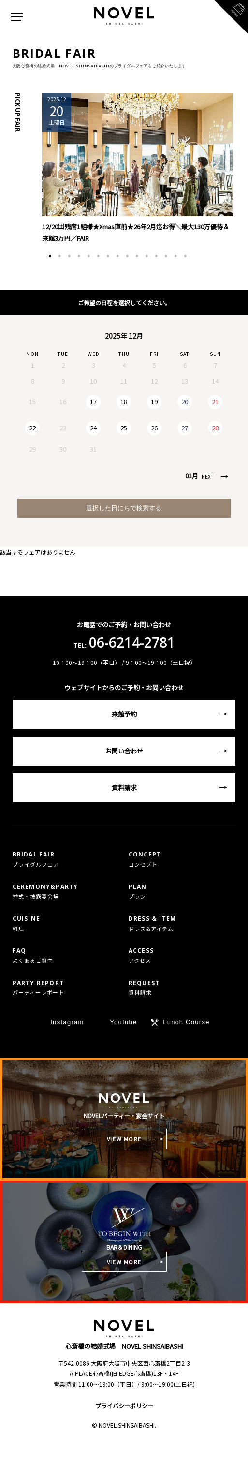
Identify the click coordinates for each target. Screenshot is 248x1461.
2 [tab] (59, 256)
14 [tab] (175, 256)
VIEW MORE (124, 1139)
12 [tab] (156, 256)
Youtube (123, 1022)
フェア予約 (186, 1445)
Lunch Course (186, 1022)
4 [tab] (79, 256)
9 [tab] (127, 256)
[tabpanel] (137, 168)
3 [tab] (69, 256)
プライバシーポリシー (124, 1406)
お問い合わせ (124, 750)
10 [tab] (137, 256)
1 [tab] (50, 256)
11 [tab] (146, 256)
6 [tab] (98, 256)
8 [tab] (117, 256)
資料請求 (124, 787)
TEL (62, 1445)
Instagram (67, 1022)
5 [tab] (88, 256)
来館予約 (124, 714)
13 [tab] (166, 256)
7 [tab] (108, 256)
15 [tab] (185, 256)
